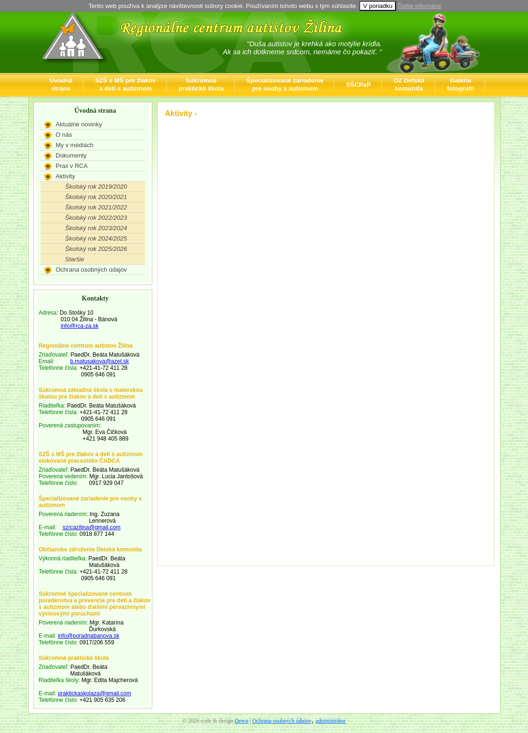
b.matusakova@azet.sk (99, 361)
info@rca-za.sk (80, 326)
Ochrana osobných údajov (91, 269)
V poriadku (377, 5)
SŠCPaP (358, 84)
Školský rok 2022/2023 (96, 217)
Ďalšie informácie (419, 6)
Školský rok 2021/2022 (96, 207)
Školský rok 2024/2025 (96, 238)
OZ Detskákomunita (409, 84)
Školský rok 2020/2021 (96, 196)
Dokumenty (71, 155)
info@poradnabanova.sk (88, 636)
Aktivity (65, 176)
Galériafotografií (460, 84)
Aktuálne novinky (79, 124)
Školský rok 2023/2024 (96, 228)
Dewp (241, 720)
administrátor (330, 720)
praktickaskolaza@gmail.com (95, 693)
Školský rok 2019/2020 (96, 186)
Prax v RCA (72, 165)
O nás (64, 134)
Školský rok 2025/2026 (96, 248)
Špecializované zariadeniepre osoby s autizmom (285, 84)
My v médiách (74, 145)
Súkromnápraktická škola (201, 84)
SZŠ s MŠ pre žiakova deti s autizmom (125, 84)
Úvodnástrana (61, 84)
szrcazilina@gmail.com (92, 527)
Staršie (74, 259)
